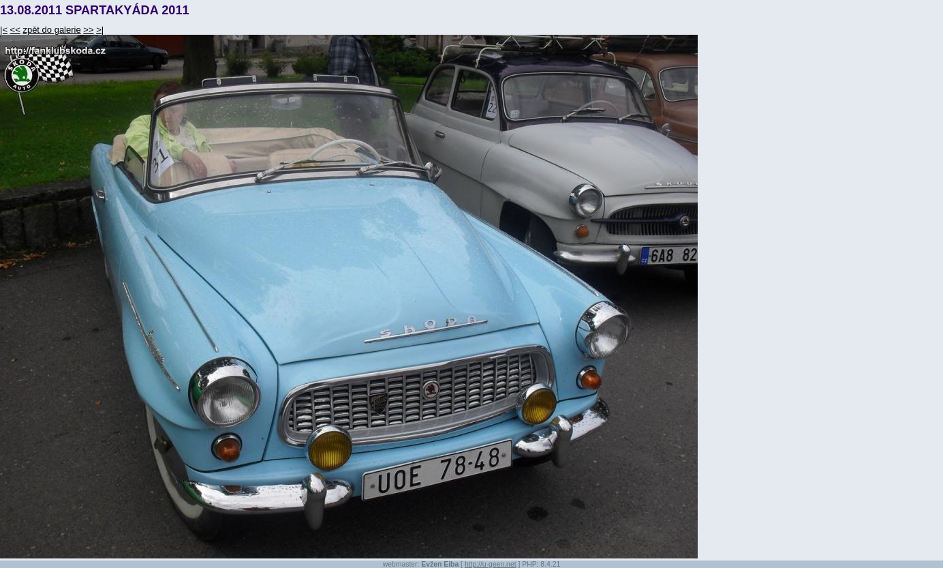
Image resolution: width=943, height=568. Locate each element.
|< (3, 30)
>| (100, 30)
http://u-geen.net (490, 564)
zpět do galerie (51, 30)
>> (88, 30)
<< (15, 30)
